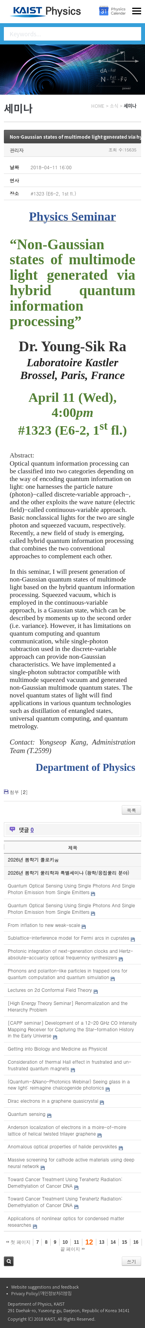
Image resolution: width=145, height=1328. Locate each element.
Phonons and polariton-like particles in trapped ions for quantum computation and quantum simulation (67, 973)
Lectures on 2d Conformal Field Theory (50, 989)
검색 (9, 1261)
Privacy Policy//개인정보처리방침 (41, 1293)
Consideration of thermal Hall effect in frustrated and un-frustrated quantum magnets (69, 1064)
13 (101, 1242)
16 (135, 1242)
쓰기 (131, 1261)
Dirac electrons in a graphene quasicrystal (53, 1100)
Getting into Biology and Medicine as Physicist (57, 1048)
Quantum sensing (27, 1113)
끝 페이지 (72, 1249)
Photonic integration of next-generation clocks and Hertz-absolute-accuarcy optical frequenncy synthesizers (70, 954)
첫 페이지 (18, 1242)
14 (113, 1242)
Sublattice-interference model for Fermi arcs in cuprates (68, 937)
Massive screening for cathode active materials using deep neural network (71, 1162)
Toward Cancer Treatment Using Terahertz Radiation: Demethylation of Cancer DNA (65, 1182)
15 (124, 1242)
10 (65, 1242)
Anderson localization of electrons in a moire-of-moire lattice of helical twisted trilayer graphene (67, 1130)
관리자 (17, 150)
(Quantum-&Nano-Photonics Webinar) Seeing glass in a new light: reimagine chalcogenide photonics (69, 1084)
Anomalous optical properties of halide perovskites (62, 1146)
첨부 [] (19, 792)
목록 (131, 810)
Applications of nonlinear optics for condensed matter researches (66, 1221)
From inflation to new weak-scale (44, 925)
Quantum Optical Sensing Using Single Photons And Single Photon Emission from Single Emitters (71, 888)
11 (76, 1242)
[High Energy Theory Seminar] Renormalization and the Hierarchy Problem (68, 1006)
